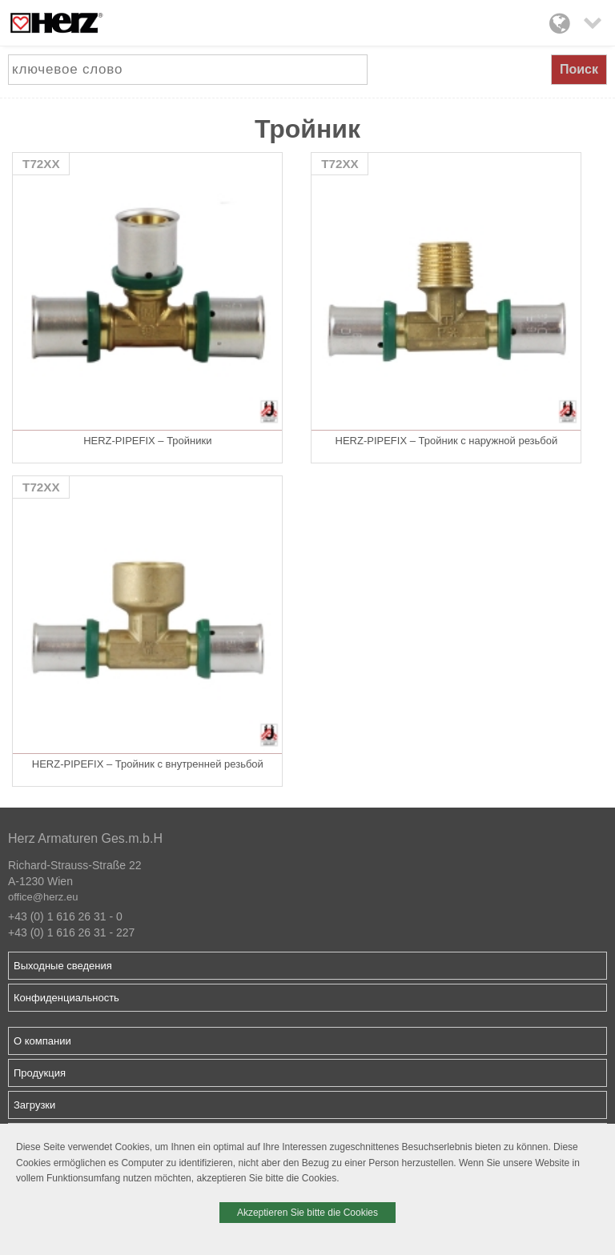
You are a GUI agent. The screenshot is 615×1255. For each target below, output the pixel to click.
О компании (42, 1041)
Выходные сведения (63, 966)
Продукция (40, 1073)
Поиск (579, 69)
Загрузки (34, 1105)
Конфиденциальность (66, 998)
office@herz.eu (43, 897)
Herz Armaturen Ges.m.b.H (85, 838)
